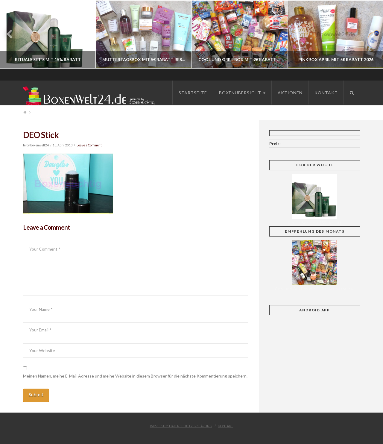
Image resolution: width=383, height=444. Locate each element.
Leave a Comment (89, 145)
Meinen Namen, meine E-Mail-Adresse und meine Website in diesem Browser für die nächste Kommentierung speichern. (135, 375)
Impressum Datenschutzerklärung (181, 426)
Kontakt (225, 426)
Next (370, 34)
